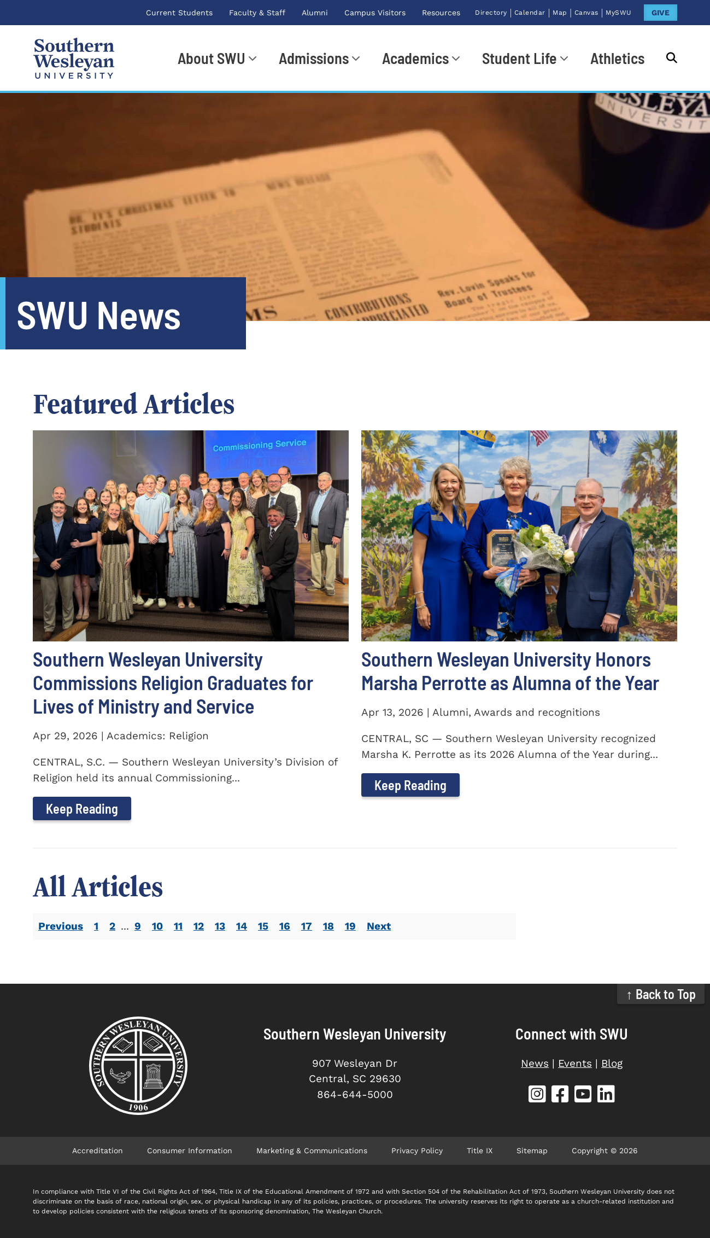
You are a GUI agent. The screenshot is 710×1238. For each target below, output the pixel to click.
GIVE (661, 12)
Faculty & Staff (257, 12)
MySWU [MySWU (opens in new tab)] (619, 12)
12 (198, 926)
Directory (491, 12)
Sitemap (532, 1150)
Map (560, 12)
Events (575, 1063)
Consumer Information (189, 1150)
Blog (612, 1063)
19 (350, 926)
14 (241, 926)
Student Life (519, 58)
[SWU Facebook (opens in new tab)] (560, 1095)
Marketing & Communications (311, 1150)
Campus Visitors (375, 12)
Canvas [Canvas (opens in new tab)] (586, 12)
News (535, 1063)
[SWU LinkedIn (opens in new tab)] (606, 1095)
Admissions (314, 58)
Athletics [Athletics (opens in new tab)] (617, 58)
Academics (415, 58)
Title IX (479, 1150)
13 (220, 926)
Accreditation (97, 1150)
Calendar (529, 12)
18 (328, 926)
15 (263, 926)
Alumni (315, 12)
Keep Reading (82, 808)
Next (379, 926)
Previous (60, 926)
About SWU (211, 58)
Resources (441, 12)
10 (157, 926)
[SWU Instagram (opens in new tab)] (537, 1095)
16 (284, 926)
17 (306, 926)
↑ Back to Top (661, 994)
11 (178, 926)
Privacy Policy (417, 1150)
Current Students (179, 12)
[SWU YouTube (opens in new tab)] (583, 1095)
